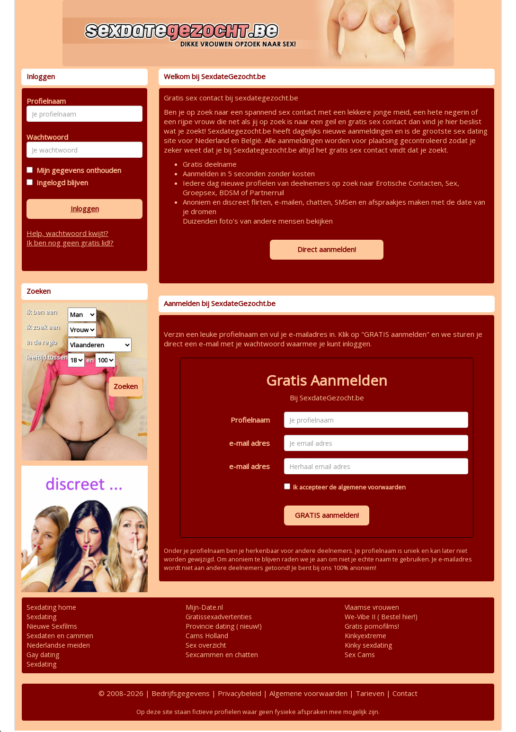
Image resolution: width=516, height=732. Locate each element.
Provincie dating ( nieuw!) (224, 626)
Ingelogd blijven (60, 182)
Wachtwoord (45, 137)
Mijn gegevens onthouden (77, 170)
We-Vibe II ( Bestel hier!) (381, 616)
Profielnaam (250, 420)
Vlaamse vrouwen (372, 607)
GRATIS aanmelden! (327, 515)
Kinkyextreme (365, 635)
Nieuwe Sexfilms (52, 626)
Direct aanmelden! (326, 249)
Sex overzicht (206, 645)
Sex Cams (360, 654)
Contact (405, 693)
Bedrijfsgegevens (180, 693)
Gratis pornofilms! (372, 626)
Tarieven (370, 693)
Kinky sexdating (368, 645)
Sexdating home (51, 607)
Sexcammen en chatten (222, 654)
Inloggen (85, 208)
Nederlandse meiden (58, 645)
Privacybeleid (239, 693)
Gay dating (43, 654)
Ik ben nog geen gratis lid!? (70, 242)
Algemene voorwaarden (308, 693)
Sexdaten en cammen (60, 635)
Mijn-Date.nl (204, 607)
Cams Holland (207, 635)
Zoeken (126, 386)
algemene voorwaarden (372, 487)
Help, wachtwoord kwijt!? (67, 233)
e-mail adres (249, 443)
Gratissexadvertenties (219, 616)
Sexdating (41, 616)
